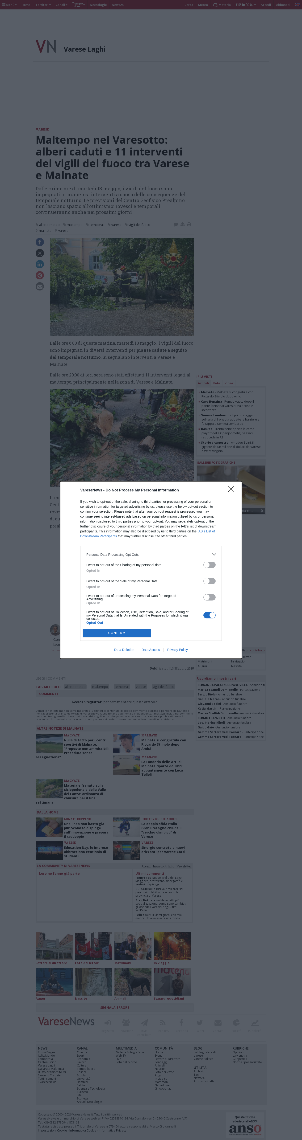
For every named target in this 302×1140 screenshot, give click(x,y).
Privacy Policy (177, 650)
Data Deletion (124, 650)
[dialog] (151, 570)
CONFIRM (117, 633)
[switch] (209, 565)
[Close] (232, 490)
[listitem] (151, 554)
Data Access (151, 650)
